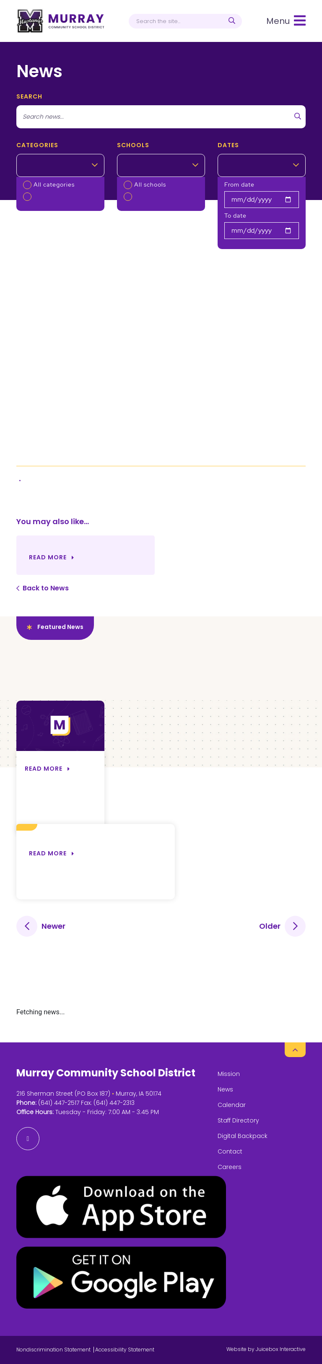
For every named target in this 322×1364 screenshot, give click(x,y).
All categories (54, 184)
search (29, 96)
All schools (150, 184)
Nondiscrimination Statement (53, 1349)
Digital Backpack (242, 1136)
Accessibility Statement (124, 1349)
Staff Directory (238, 1120)
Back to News (46, 588)
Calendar (232, 1105)
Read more (48, 853)
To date (235, 215)
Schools (133, 145)
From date (239, 184)
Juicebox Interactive (281, 1349)
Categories (37, 145)
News (225, 1089)
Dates (228, 145)
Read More (48, 557)
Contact (230, 1151)
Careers (230, 1167)
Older (269, 926)
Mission (229, 1074)
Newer (53, 926)
